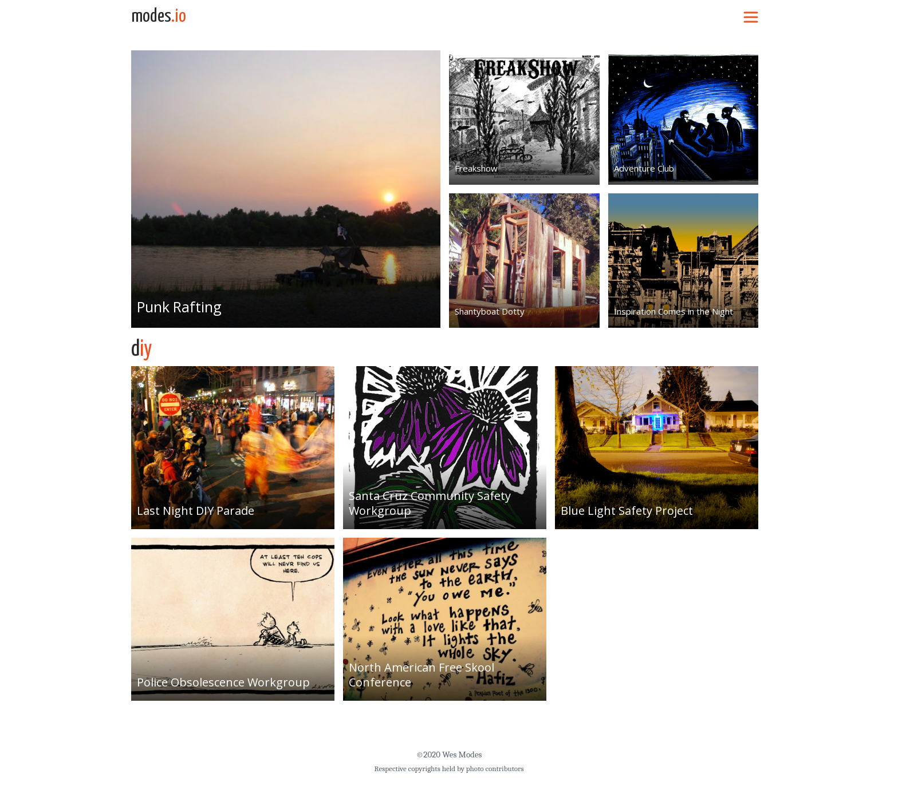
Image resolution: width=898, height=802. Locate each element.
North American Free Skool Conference (421, 675)
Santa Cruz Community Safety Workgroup (430, 503)
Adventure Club (644, 168)
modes (158, 16)
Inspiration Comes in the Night (673, 311)
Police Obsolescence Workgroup (223, 682)
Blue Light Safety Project (627, 510)
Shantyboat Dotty (490, 311)
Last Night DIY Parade (195, 510)
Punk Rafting (179, 306)
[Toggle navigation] (751, 17)
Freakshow (476, 168)
